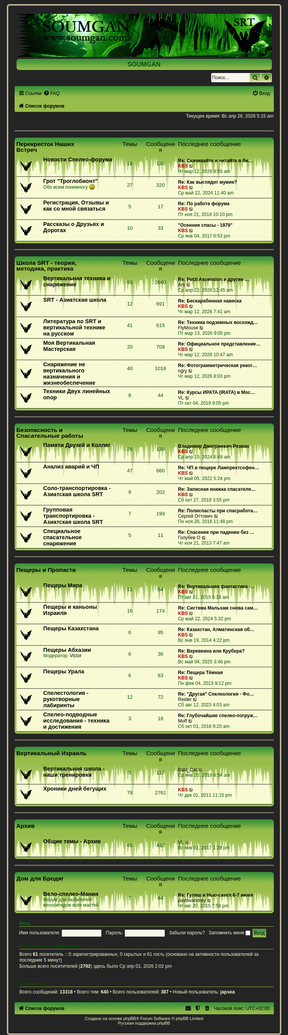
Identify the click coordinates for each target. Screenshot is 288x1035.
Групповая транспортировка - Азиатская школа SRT (73, 516)
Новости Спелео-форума (78, 159)
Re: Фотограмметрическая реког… (217, 365)
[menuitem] (51, 93)
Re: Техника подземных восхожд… (218, 322)
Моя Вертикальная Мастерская (69, 346)
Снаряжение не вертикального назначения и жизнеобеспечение (69, 373)
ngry (182, 371)
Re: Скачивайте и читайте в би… (215, 160)
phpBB (129, 1018)
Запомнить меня (229, 932)
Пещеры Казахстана (71, 628)
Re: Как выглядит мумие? (207, 182)
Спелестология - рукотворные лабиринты (66, 699)
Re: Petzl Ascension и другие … (214, 279)
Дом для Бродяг (40, 878)
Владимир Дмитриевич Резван (213, 446)
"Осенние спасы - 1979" (205, 225)
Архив (26, 825)
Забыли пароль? (187, 932)
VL (181, 397)
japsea (227, 992)
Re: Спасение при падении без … (216, 532)
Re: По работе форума (204, 203)
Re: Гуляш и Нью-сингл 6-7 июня (215, 895)
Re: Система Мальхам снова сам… (218, 608)
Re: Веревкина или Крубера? (211, 651)
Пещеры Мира (63, 585)
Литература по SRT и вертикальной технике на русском (74, 327)
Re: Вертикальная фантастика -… (216, 586)
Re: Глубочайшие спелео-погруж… (218, 715)
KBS (183, 166)
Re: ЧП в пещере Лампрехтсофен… (219, 467)
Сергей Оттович (195, 516)
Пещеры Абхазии (67, 650)
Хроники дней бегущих (75, 789)
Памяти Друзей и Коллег (77, 445)
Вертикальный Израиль (52, 753)
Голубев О (189, 537)
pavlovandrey (192, 900)
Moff (182, 721)
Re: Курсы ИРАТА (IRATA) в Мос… (216, 392)
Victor (76, 655)
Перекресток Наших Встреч (45, 147)
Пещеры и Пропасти (46, 570)
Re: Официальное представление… (219, 344)
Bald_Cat (187, 770)
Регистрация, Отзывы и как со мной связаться (76, 205)
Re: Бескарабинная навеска (210, 301)
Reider (185, 699)
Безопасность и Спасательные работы (50, 433)
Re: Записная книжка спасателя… (217, 489)
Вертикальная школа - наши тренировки (74, 772)
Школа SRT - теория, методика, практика (47, 265)
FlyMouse (188, 328)
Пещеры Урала (63, 671)
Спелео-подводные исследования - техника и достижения (76, 720)
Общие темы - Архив (72, 841)
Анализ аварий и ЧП (71, 467)
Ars (181, 284)
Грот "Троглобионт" (70, 181)
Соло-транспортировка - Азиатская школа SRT (77, 491)
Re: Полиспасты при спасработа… (218, 510)
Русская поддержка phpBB (144, 1023)
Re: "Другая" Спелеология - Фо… (216, 694)
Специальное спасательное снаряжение (62, 537)
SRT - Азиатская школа (74, 300)
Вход (24, 923)
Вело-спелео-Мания (71, 894)
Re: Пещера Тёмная (200, 672)
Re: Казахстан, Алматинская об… (216, 629)
